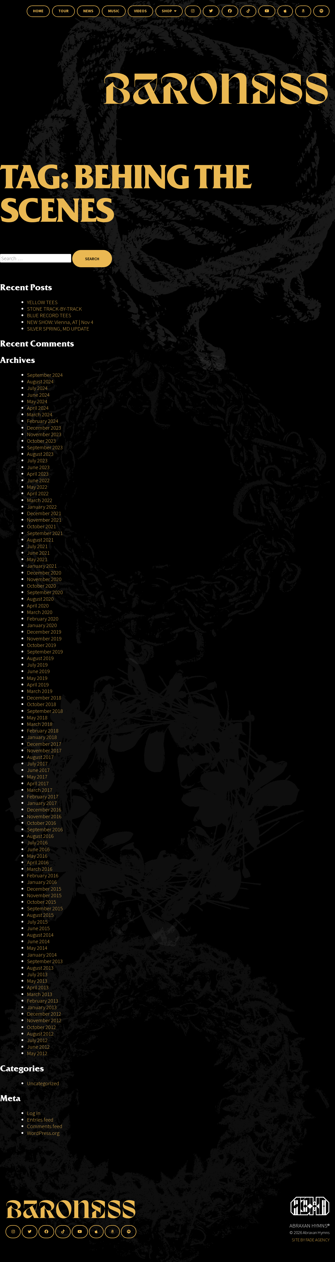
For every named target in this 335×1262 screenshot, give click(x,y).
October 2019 (41, 645)
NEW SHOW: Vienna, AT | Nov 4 (60, 322)
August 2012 (40, 1033)
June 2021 (38, 552)
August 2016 (40, 835)
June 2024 (38, 394)
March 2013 (39, 994)
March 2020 (39, 612)
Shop (169, 11)
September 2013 (45, 961)
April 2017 (38, 783)
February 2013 (42, 1000)
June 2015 (38, 928)
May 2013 (37, 980)
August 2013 (40, 967)
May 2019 (37, 677)
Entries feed (40, 1119)
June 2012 (38, 1046)
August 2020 (40, 598)
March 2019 (39, 691)
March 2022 (39, 500)
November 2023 (44, 434)
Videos (140, 11)
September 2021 (45, 533)
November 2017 (44, 750)
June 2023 (38, 467)
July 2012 (37, 1040)
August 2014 (40, 934)
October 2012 (41, 1027)
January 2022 (42, 506)
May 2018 (37, 717)
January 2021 (42, 565)
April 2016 (38, 862)
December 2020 (44, 572)
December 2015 (44, 888)
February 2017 (42, 796)
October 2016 (41, 822)
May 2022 (37, 486)
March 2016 (39, 868)
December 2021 (44, 513)
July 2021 (37, 546)
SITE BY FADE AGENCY (311, 1240)
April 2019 (38, 684)
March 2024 (39, 414)
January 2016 (42, 881)
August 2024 (40, 381)
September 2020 (45, 592)
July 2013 (37, 974)
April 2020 (38, 605)
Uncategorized (43, 1083)
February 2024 (42, 420)
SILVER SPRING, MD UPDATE (58, 328)
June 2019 (38, 671)
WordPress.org (43, 1132)
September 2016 (45, 829)
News (88, 11)
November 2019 (44, 638)
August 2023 (40, 453)
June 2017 (38, 770)
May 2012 (37, 1053)
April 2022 (38, 493)
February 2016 (42, 875)
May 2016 (37, 855)
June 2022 (38, 480)
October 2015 (41, 901)
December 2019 (44, 631)
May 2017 (37, 776)
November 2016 (44, 816)
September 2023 (45, 447)
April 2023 (38, 473)
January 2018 (42, 737)
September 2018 (45, 710)
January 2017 (42, 802)
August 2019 (40, 658)
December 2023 (44, 427)
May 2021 (37, 559)
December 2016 (44, 809)
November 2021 (44, 519)
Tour (63, 11)
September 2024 (45, 374)
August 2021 (40, 539)
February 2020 (42, 618)
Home (38, 11)
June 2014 (38, 941)
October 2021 (41, 526)
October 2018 (41, 704)
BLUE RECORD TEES (49, 315)
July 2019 (37, 664)
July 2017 (37, 763)
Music (113, 11)
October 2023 (41, 440)
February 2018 (42, 730)
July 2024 (37, 387)
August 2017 (40, 756)
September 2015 (45, 908)
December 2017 (44, 743)
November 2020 (44, 579)
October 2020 (41, 585)
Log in (34, 1113)
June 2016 (38, 849)
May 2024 (37, 401)
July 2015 (37, 921)
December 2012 (44, 1013)
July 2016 (37, 842)
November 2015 (44, 895)
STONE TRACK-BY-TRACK (54, 308)
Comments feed (44, 1126)
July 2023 (37, 460)
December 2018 (44, 697)
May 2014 (37, 947)
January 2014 (42, 954)
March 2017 (39, 789)
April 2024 (38, 407)
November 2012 (44, 1020)
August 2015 (40, 914)
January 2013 (42, 1007)
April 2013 (38, 987)
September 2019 (45, 651)
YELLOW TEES (42, 302)
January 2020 (42, 625)
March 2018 (39, 723)
